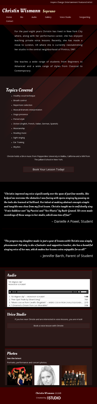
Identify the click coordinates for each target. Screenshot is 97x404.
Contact (9, 21)
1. (27, 296)
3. (46, 302)
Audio (34, 17)
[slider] (44, 292)
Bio (21, 17)
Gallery (48, 17)
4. (28, 305)
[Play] (10, 292)
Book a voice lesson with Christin (48, 325)
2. (24, 299)
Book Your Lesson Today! (48, 169)
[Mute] (79, 292)
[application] (48, 292)
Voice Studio (65, 17)
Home (9, 17)
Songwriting (84, 17)
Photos (12, 353)
